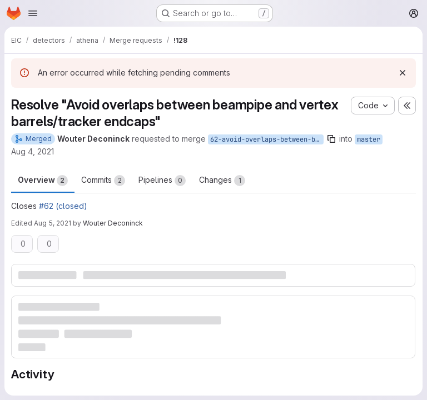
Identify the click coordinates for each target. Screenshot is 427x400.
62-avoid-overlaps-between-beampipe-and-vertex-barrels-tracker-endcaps (267, 139)
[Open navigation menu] (33, 13)
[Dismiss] (402, 72)
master (368, 139)
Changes (222, 180)
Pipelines (162, 180)
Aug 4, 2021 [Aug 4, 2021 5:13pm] (32, 151)
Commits (103, 180)
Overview (43, 180)
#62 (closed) (63, 206)
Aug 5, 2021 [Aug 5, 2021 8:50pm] (52, 223)
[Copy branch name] (331, 139)
